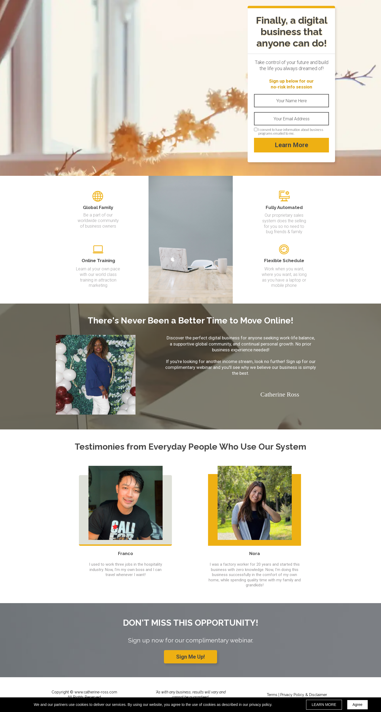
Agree (357, 704)
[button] (190, 656)
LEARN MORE (324, 704)
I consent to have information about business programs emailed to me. (290, 131)
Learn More (291, 145)
